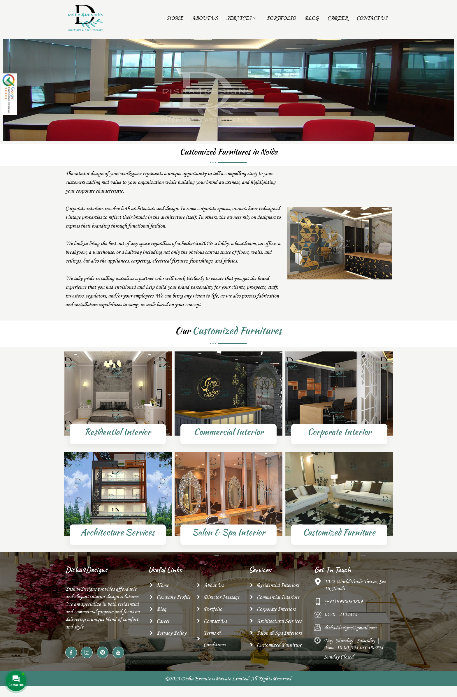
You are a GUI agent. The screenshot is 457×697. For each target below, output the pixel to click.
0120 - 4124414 (340, 619)
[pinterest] (102, 657)
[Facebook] (71, 657)
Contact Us (371, 18)
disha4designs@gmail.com (350, 632)
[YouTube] (118, 657)
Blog (312, 18)
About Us (205, 18)
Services (242, 18)
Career (337, 18)
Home (175, 18)
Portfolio (281, 18)
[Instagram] (87, 657)
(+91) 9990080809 (343, 606)
